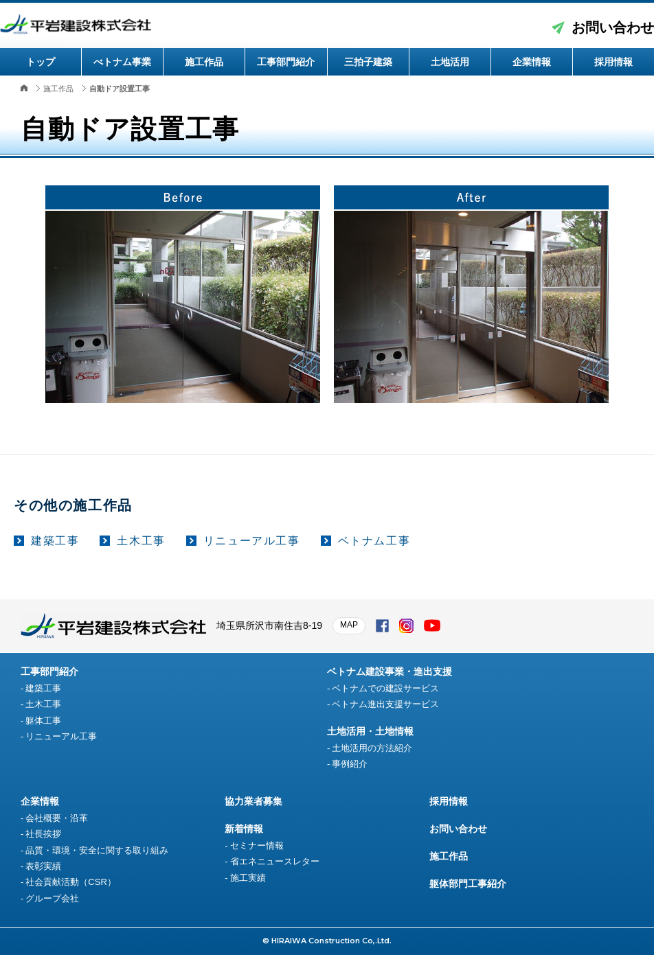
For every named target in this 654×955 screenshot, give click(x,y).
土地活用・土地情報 (370, 731)
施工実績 (248, 878)
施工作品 (204, 61)
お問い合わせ (613, 27)
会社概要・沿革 (56, 818)
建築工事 (55, 540)
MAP (349, 625)
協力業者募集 (253, 801)
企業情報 (531, 61)
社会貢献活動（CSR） (70, 882)
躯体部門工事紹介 (467, 883)
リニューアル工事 (251, 540)
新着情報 (244, 828)
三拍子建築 (368, 61)
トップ (40, 61)
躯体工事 (43, 720)
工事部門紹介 (286, 61)
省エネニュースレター (274, 861)
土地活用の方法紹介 (372, 748)
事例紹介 (350, 764)
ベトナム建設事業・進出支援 (389, 671)
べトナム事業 (122, 61)
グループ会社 (52, 898)
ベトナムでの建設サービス (385, 688)
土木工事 (141, 540)
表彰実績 (43, 866)
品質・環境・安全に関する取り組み (96, 850)
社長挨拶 (43, 834)
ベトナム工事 (374, 540)
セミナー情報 (257, 845)
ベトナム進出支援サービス (385, 704)
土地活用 (450, 61)
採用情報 (613, 61)
